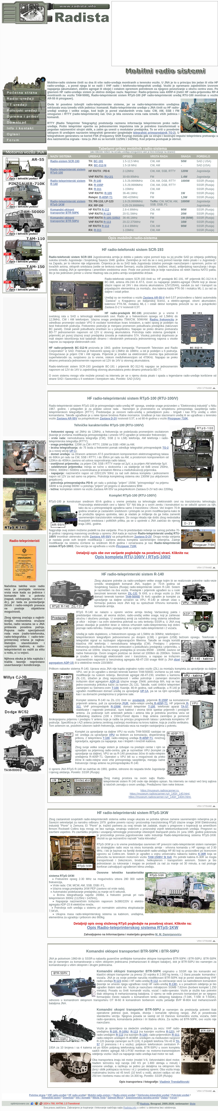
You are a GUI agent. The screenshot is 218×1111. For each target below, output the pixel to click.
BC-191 (98, 161)
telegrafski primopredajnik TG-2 (154, 132)
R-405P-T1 (106, 197)
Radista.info (130, 1107)
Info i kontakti (83, 1097)
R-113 (107, 222)
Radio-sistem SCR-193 (64, 161)
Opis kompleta (132, 557)
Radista (144, 1103)
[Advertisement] (164, 33)
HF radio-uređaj (76, 1095)
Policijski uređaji (180, 1095)
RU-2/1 (108, 176)
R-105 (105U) (112, 217)
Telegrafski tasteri (51, 1097)
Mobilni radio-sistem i (99, 1095)
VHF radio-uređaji (57, 1095)
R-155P (98, 185)
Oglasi (164, 1097)
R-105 (108, 193)
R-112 (105, 209)
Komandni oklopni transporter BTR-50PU (64, 219)
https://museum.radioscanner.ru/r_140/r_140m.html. (160, 797)
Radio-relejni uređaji (124, 1095)
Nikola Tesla (99, 1097)
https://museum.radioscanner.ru (159, 790)
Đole (192, 1103)
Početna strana (37, 1095)
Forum (173, 1097)
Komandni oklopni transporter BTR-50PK (64, 211)
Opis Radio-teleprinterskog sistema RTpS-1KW (132, 927)
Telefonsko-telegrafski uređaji (153, 1095)
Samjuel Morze (116, 1097)
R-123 (107, 213)
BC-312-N (100, 165)
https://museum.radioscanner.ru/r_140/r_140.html (159, 793)
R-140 (97, 180)
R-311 (97, 189)
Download (68, 1097)
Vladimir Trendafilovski (174, 1081)
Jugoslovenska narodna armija (142, 1097)
